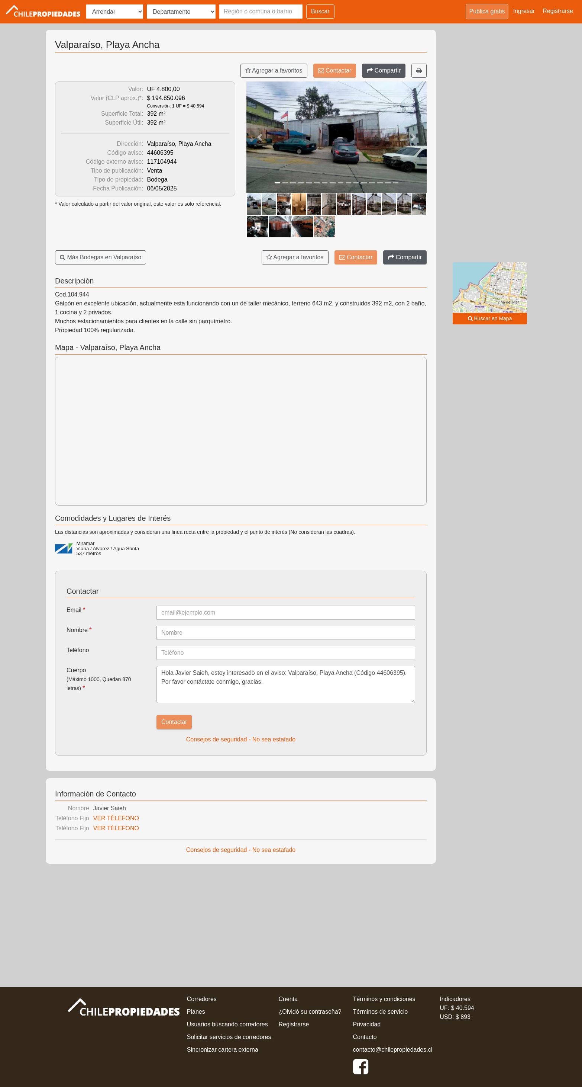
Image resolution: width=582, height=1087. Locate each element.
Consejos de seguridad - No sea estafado (240, 739)
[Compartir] (383, 71)
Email (76, 610)
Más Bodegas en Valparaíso (100, 257)
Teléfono (78, 650)
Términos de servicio (380, 1012)
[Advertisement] (241, 923)
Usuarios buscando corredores (227, 1024)
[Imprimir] (419, 71)
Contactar (335, 70)
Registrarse (558, 11)
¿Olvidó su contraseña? (310, 1012)
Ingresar (524, 11)
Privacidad (367, 1024)
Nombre (79, 630)
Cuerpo (99, 679)
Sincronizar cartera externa (222, 1049)
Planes (196, 1012)
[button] (260, 137)
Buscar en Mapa (490, 318)
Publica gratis (487, 11)
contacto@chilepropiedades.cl (393, 1049)
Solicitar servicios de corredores (229, 1037)
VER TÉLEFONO (116, 818)
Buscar (320, 11)
